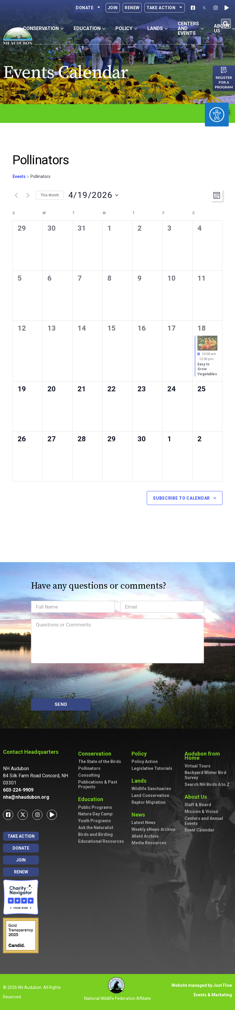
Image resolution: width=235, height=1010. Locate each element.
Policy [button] (126, 28)
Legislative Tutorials (152, 768)
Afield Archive (145, 836)
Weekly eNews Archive (153, 829)
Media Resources (149, 842)
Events (19, 176)
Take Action (164, 7)
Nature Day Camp (95, 814)
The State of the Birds (99, 761)
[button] (226, 24)
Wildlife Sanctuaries (151, 788)
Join (113, 7)
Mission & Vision (201, 811)
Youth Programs (94, 820)
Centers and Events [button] (191, 28)
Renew (132, 7)
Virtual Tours (198, 766)
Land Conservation (150, 795)
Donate (88, 7)
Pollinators (89, 768)
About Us (197, 797)
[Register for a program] (224, 70)
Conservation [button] (43, 28)
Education (92, 799)
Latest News (144, 822)
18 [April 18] (201, 328)
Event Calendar (199, 830)
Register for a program (224, 82)
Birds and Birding (95, 834)
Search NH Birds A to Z (207, 784)
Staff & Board (198, 804)
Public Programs (95, 807)
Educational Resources (101, 841)
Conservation (96, 754)
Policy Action (145, 761)
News (140, 815)
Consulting (89, 775)
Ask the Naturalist (95, 827)
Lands (140, 781)
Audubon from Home (208, 756)
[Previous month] (16, 195)
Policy (141, 754)
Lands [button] (157, 28)
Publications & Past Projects (97, 784)
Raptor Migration (149, 802)
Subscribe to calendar (181, 498)
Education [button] (89, 28)
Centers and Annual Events (204, 821)
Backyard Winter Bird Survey (205, 775)
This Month (50, 195)
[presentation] (76, 680)
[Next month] (27, 195)
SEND (61, 704)
